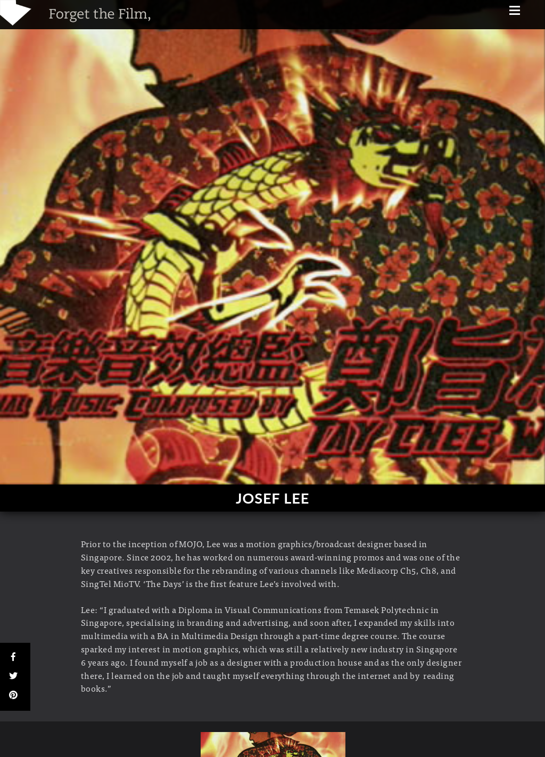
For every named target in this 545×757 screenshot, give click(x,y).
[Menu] (514, 11)
